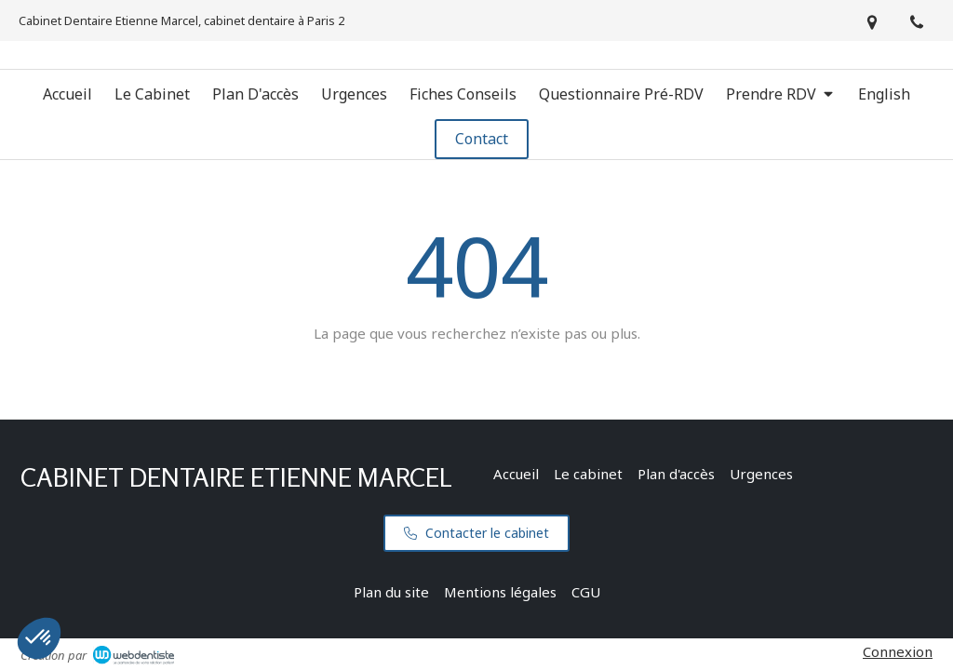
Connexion (898, 651)
